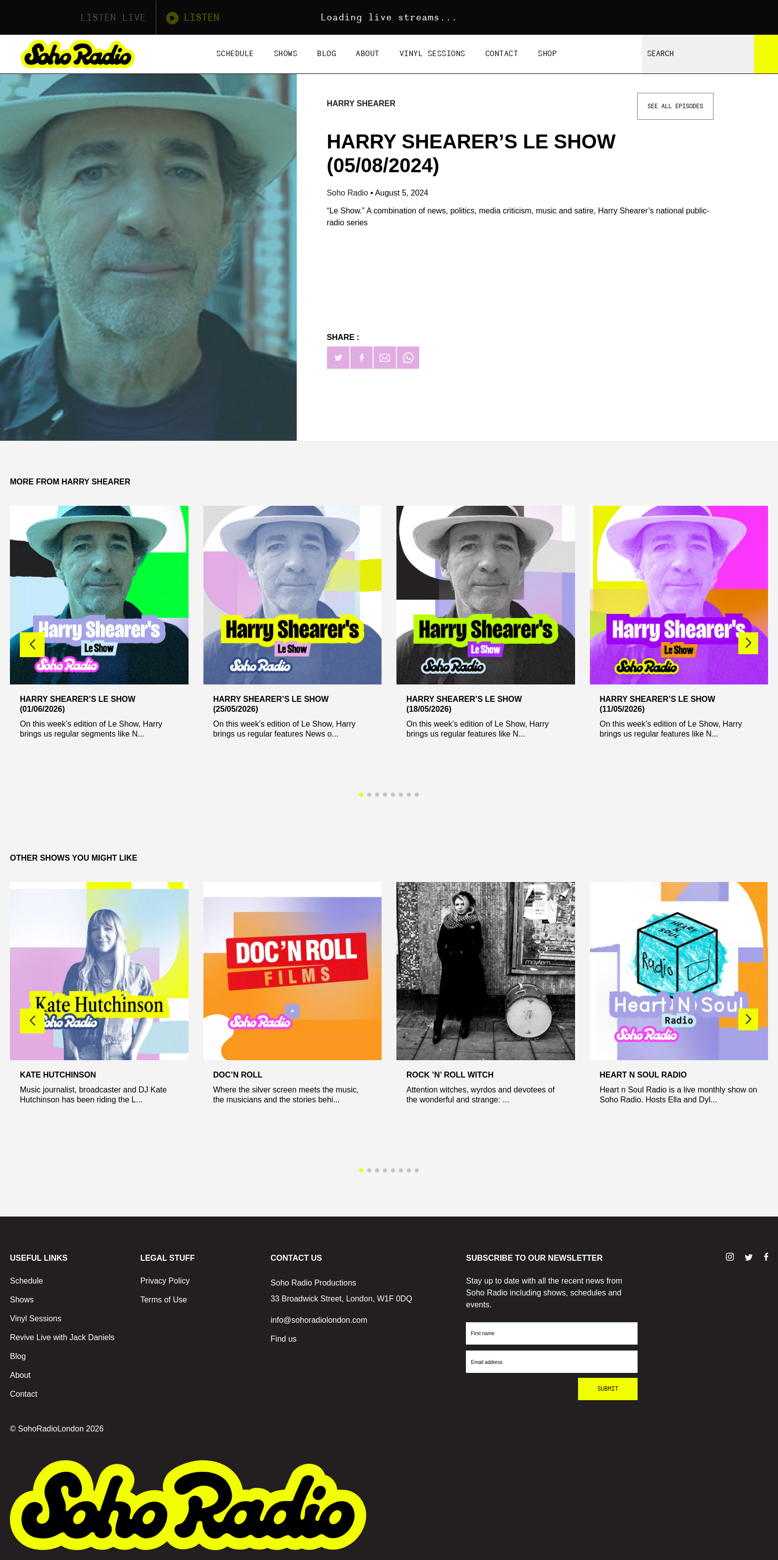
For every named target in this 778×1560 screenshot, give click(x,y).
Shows (286, 54)
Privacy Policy (165, 1281)
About (368, 54)
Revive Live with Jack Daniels (62, 1337)
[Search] (766, 54)
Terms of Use (163, 1299)
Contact (502, 54)
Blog (326, 54)
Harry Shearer (360, 103)
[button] (748, 643)
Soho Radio (348, 193)
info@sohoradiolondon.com (318, 1320)
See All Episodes (675, 106)
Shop (547, 54)
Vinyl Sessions (432, 54)
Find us (283, 1339)
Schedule (235, 54)
